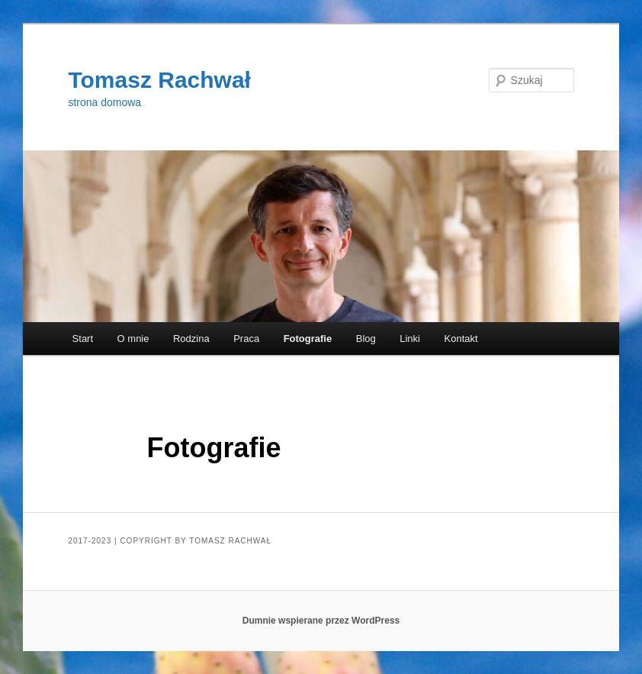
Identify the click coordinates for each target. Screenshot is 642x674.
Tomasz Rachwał (159, 79)
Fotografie (308, 338)
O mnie (133, 338)
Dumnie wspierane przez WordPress (321, 620)
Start (82, 338)
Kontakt (461, 338)
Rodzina (191, 338)
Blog (366, 338)
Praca (246, 338)
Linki (410, 338)
